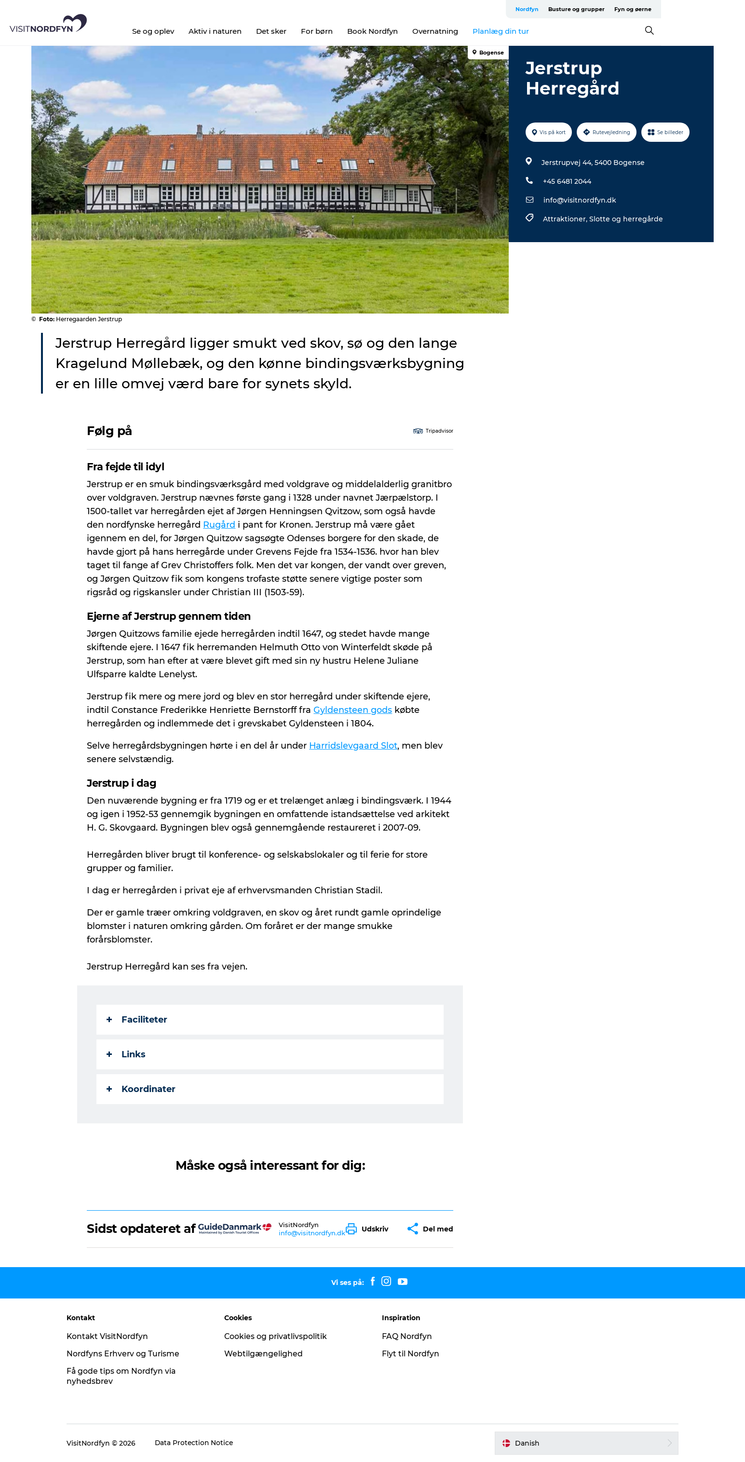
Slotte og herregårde (626, 219)
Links (126, 1054)
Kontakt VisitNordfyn (115, 1336)
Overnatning (477, 31)
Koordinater (141, 1089)
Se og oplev (195, 31)
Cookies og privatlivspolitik (280, 1336)
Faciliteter (137, 1019)
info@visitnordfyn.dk (579, 200)
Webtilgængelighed (267, 1353)
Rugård (219, 524)
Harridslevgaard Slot (354, 745)
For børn (359, 31)
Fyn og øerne (694, 9)
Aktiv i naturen (257, 31)
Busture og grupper (638, 9)
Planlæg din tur (543, 31)
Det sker (313, 31)
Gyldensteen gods (353, 710)
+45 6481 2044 (567, 181)
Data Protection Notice (202, 1443)
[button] (369, 1228)
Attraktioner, (566, 219)
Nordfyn (588, 9)
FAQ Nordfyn (407, 1336)
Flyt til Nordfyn (411, 1353)
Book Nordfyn (414, 31)
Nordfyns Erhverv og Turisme (131, 1353)
